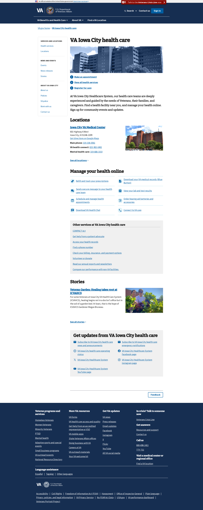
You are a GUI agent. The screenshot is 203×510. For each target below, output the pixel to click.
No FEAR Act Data (105, 497)
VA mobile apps (76, 434)
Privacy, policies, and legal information (54, 497)
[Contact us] (52, 112)
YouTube (107, 448)
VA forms (73, 417)
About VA (76, 20)
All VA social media (111, 453)
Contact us (144, 10)
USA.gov (121, 497)
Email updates (109, 426)
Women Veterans (43, 424)
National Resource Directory (48, 459)
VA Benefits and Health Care (51, 20)
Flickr (105, 444)
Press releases (109, 421)
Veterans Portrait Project (48, 501)
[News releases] (52, 71)
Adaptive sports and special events (48, 444)
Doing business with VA (80, 443)
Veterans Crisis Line (145, 419)
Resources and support (147, 429)
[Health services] (52, 46)
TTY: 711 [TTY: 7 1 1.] (140, 449)
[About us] (52, 90)
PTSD (37, 433)
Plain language (152, 493)
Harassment (107, 493)
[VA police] (52, 101)
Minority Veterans (43, 429)
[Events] (52, 65)
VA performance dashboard (141, 497)
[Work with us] (52, 106)
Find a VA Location (97, 20)
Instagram (107, 435)
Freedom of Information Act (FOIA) (81, 493)
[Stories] (52, 76)
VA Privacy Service (85, 497)
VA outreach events (44, 455)
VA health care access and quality (84, 421)
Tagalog (50, 474)
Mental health (42, 438)
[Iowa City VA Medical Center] (144, 137)
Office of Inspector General (129, 493)
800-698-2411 (142, 445)
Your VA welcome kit (78, 456)
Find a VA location (144, 463)
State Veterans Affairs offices (82, 438)
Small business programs (47, 450)
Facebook (107, 430)
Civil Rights (57, 493)
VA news (106, 417)
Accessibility (42, 493)
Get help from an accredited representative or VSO (82, 428)
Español (39, 474)
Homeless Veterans (44, 420)
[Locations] (52, 51)
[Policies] (52, 95)
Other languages (65, 474)
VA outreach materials (79, 452)
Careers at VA (75, 447)
